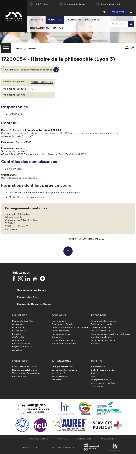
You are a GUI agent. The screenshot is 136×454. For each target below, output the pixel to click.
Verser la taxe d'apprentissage (26, 373)
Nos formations (59, 321)
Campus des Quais (28, 297)
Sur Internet (11, 229)
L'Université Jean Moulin (23, 321)
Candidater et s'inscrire (63, 324)
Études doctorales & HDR (103, 331)
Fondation (17, 334)
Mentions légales (31, 447)
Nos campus (18, 340)
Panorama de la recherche (103, 321)
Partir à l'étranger (60, 376)
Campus (58, 28)
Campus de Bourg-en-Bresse (34, 304)
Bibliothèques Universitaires (104, 370)
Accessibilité (107, 439)
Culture (94, 373)
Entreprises (93, 19)
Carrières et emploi (21, 343)
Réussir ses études (60, 331)
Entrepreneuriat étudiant (63, 340)
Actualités (17, 350)
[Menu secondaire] (6, 48)
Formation (55, 19)
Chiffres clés (18, 337)
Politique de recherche (101, 324)
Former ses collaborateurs (24, 367)
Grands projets (19, 331)
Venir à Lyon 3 (58, 373)
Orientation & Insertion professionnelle (70, 327)
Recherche (74, 19)
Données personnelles (62, 447)
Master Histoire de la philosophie (27, 197)
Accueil (18, 49)
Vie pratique (97, 386)
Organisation (18, 327)
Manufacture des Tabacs (32, 290)
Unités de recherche (100, 327)
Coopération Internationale (64, 370)
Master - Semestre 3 (42, 82)
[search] (121, 24)
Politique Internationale (62, 367)
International (39, 28)
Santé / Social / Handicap (103, 383)
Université (36, 19)
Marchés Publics (19, 376)
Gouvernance (18, 324)
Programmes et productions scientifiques (110, 334)
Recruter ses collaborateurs (25, 370)
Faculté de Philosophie (17, 214)
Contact (62, 439)
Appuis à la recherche (101, 337)
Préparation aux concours (64, 343)
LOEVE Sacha (16, 114)
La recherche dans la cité (103, 340)
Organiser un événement (23, 347)
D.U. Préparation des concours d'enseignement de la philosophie (44, 192)
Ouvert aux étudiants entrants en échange (28, 69)
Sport (94, 376)
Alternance (57, 337)
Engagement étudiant (101, 380)
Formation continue (61, 334)
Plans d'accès (84, 439)
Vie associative (98, 367)
